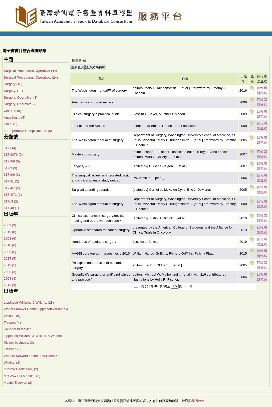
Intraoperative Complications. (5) (28, 131)
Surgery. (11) (13, 91)
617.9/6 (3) (12, 174)
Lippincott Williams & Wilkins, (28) (29, 302)
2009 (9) (10, 225)
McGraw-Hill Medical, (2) (22, 376)
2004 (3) (10, 278)
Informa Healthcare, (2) (21, 369)
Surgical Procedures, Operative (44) (30, 71)
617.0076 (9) (13, 154)
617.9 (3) (10, 168)
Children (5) (12, 111)
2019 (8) (10, 232)
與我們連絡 (196, 401)
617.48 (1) (11, 208)
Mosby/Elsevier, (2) (18, 382)
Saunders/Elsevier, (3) (20, 329)
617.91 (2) (11, 181)
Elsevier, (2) (12, 349)
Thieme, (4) (12, 322)
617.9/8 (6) (12, 161)
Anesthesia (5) (14, 117)
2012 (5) (10, 265)
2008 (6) (10, 238)
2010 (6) (10, 245)
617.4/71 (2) (13, 194)
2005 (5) (10, 252)
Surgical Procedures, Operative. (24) (31, 77)
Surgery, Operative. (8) (21, 97)
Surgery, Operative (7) (20, 104)
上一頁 (139, 286)
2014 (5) (10, 258)
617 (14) (10, 148)
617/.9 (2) (11, 201)
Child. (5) (10, 124)
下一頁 (187, 286)
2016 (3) (10, 285)
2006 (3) (10, 272)
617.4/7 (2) (12, 188)
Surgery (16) (13, 84)
